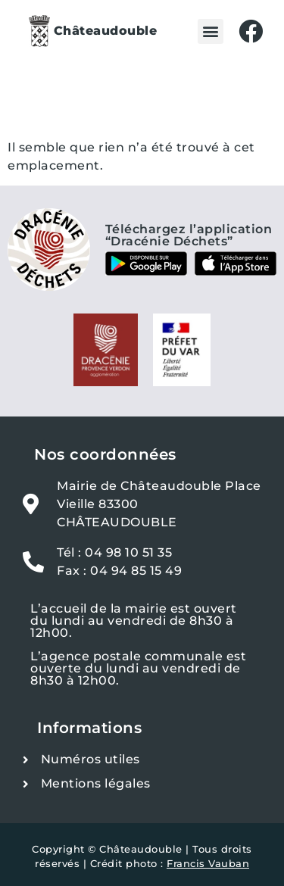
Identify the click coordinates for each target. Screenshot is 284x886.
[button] (210, 31)
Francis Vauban (208, 863)
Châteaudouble (106, 30)
